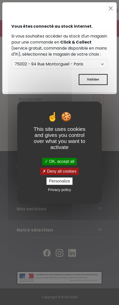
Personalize (59, 181)
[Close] (111, 8)
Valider (93, 79)
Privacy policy (59, 190)
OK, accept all (59, 161)
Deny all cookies (59, 171)
